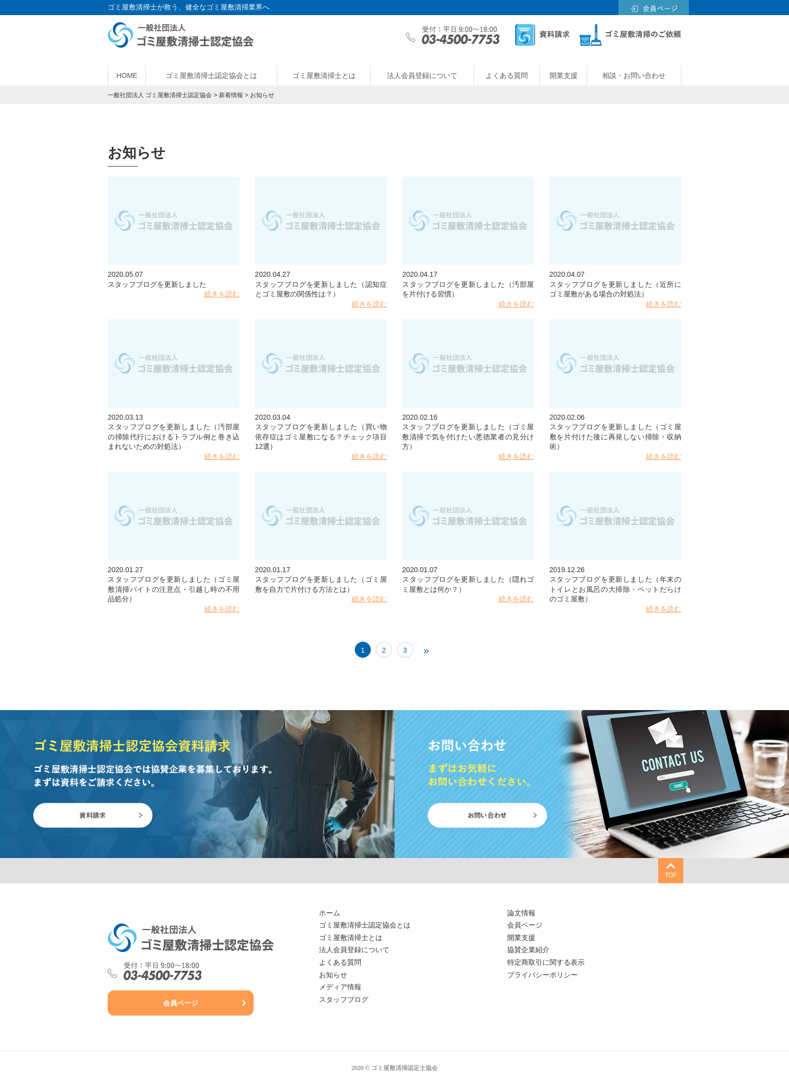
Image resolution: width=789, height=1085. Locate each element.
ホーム (329, 913)
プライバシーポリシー (542, 975)
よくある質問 (507, 75)
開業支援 (563, 75)
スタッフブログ (343, 999)
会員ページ (180, 1003)
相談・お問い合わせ (634, 75)
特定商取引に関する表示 (546, 962)
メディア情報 (340, 987)
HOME (126, 75)
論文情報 (521, 913)
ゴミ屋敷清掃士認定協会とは (211, 75)
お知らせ (333, 975)
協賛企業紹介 (528, 950)
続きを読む (222, 294)
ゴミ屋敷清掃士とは (324, 75)
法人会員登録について (422, 75)
